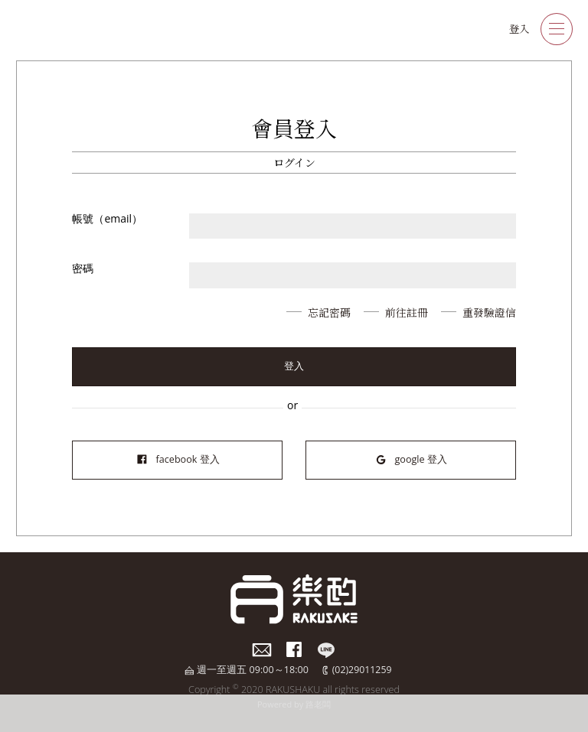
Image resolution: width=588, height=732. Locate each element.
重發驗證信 (489, 312)
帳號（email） (107, 218)
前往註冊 (405, 312)
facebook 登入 (178, 459)
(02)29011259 (362, 669)
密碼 (82, 268)
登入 (518, 28)
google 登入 (410, 459)
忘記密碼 (327, 312)
